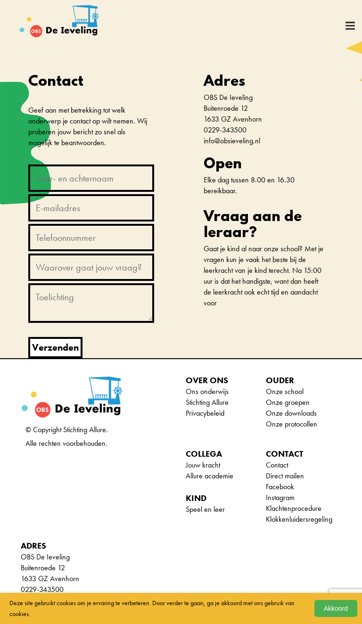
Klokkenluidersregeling (299, 519)
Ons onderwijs (207, 391)
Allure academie (209, 476)
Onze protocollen (291, 424)
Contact (277, 465)
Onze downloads (291, 413)
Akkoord (336, 608)
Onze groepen (288, 402)
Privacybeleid (205, 413)
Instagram (280, 497)
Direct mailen (285, 476)
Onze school (285, 391)
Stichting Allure (207, 402)
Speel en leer (205, 509)
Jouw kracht (203, 465)
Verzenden (55, 347)
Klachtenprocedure (293, 508)
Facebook (280, 487)
